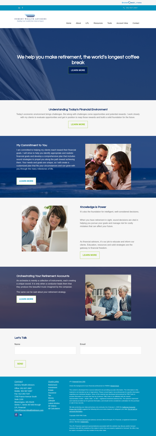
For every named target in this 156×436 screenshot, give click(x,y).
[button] (78, 19)
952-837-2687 (130, 8)
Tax (49, 395)
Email (83, 344)
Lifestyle (51, 401)
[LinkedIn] (19, 7)
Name (17, 344)
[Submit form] (20, 364)
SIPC (87, 422)
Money (51, 398)
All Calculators (54, 408)
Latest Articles (54, 403)
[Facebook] (22, 7)
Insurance (52, 393)
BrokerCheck (115, 386)
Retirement (52, 385)
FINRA (82, 422)
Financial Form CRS (78, 381)
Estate (50, 390)
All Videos (52, 406)
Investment (52, 387)
